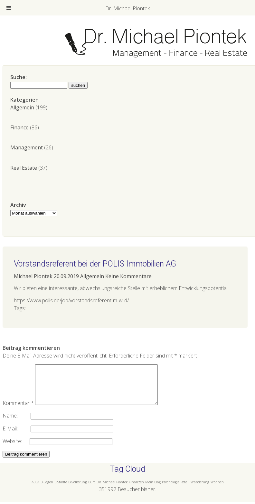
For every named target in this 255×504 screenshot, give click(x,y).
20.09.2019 (66, 276)
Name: (17, 423)
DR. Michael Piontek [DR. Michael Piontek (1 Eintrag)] (112, 490)
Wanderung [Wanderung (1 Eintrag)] (200, 490)
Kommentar (18, 410)
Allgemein (22, 107)
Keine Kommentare (128, 276)
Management (26, 147)
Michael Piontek (33, 276)
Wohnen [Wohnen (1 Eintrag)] (217, 490)
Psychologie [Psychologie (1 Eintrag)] (170, 490)
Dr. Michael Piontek (127, 8)
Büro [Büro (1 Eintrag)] (91, 490)
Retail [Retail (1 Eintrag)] (185, 490)
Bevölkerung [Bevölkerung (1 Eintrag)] (77, 490)
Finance (19, 127)
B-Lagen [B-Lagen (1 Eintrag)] (47, 490)
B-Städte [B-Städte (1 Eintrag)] (60, 490)
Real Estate (23, 167)
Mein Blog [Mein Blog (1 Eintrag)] (153, 490)
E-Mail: (17, 436)
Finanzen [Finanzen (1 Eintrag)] (136, 490)
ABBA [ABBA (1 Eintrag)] (35, 490)
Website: (16, 448)
